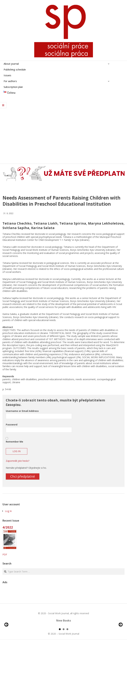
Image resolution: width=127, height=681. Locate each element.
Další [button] (120, 643)
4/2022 (7, 527)
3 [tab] (67, 667)
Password (11, 424)
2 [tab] (63, 667)
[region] (63, 645)
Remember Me (14, 441)
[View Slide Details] (15, 645)
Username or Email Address (22, 411)
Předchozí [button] (6, 643)
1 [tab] (60, 667)
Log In (8, 511)
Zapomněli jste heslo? (17, 460)
